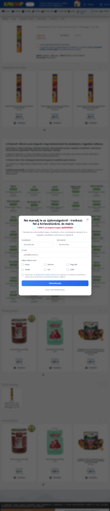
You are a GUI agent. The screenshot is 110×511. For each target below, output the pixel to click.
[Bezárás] (87, 219)
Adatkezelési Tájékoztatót (45, 275)
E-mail (24, 250)
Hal (49, 270)
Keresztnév (61, 240)
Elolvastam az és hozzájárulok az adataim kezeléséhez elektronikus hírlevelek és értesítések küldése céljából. (55, 276)
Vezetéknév (26, 240)
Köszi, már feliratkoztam (55, 289)
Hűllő (72, 270)
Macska (51, 264)
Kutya (27, 264)
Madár (27, 270)
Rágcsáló (73, 264)
